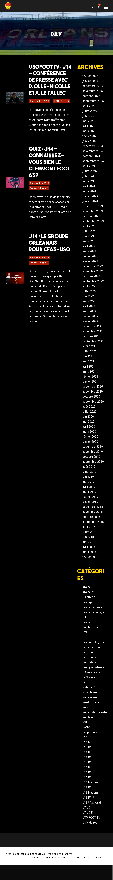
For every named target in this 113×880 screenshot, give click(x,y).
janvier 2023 (90, 273)
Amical (86, 602)
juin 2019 (88, 489)
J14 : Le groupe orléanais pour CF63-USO (49, 245)
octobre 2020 (91, 409)
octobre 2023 (91, 228)
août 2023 (88, 238)
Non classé (89, 707)
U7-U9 (86, 822)
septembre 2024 (93, 173)
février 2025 (90, 148)
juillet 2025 (89, 123)
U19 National (90, 807)
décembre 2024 (92, 158)
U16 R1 (87, 792)
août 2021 (88, 359)
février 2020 (90, 449)
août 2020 (88, 419)
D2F (85, 647)
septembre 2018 (93, 534)
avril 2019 (88, 499)
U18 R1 (87, 802)
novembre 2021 (92, 344)
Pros (85, 722)
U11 (84, 752)
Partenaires (89, 712)
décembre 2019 (92, 459)
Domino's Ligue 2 (39, 190)
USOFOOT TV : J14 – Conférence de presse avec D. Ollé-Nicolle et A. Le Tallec (50, 82)
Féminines (89, 672)
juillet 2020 (89, 424)
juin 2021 (88, 369)
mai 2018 (88, 554)
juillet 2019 (89, 484)
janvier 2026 (90, 93)
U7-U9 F (87, 827)
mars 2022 (89, 324)
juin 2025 (88, 128)
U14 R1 (87, 777)
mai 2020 (88, 434)
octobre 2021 (91, 349)
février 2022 (90, 329)
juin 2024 (88, 188)
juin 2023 (88, 248)
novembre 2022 (92, 283)
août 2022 (88, 298)
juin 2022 (88, 308)
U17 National (90, 797)
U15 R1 (87, 787)
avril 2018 (88, 559)
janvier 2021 (90, 394)
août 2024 (88, 178)
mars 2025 (89, 143)
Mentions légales (57, 872)
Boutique (88, 617)
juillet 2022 (89, 303)
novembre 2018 (92, 524)
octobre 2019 (91, 469)
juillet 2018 (89, 544)
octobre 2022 (91, 288)
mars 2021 (89, 384)
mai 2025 (88, 133)
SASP (86, 742)
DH (84, 652)
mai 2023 (88, 253)
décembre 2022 (92, 278)
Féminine (88, 667)
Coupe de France (93, 622)
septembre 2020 (93, 414)
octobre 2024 (91, 168)
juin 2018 (88, 549)
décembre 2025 (92, 98)
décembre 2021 (92, 339)
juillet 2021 (89, 364)
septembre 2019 (93, 474)
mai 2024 (88, 193)
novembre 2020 (92, 404)
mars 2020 (89, 444)
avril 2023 (88, 258)
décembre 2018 (92, 519)
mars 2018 (89, 564)
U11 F (86, 757)
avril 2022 (88, 318)
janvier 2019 (90, 514)
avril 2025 (88, 138)
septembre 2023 (93, 233)
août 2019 (88, 479)
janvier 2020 (90, 454)
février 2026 (90, 88)
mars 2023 (89, 263)
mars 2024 (89, 203)
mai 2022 (88, 313)
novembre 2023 (92, 223)
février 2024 (90, 208)
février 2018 (90, 569)
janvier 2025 (90, 153)
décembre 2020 (92, 399)
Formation (89, 677)
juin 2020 (88, 429)
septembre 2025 (93, 113)
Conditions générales (87, 872)
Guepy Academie (93, 682)
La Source (88, 692)
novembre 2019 (92, 464)
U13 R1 (87, 772)
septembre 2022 (93, 293)
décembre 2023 (92, 218)
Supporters (89, 747)
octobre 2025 (91, 108)
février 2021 (90, 389)
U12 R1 (87, 762)
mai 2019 (88, 494)
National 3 (89, 702)
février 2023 (90, 268)
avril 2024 (88, 198)
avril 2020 (88, 439)
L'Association (91, 687)
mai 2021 (88, 374)
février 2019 (90, 509)
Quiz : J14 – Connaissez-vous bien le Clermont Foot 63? (49, 164)
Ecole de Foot (91, 662)
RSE (85, 737)
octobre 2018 (91, 529)
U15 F (86, 782)
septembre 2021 (93, 354)
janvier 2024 (90, 213)
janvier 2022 (90, 334)
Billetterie (88, 612)
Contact (36, 872)
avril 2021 (88, 379)
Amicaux (88, 607)
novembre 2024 (92, 163)
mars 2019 (89, 504)
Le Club (87, 697)
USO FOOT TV (61, 103)
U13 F (86, 767)
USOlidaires (89, 837)
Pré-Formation (92, 717)
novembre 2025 (92, 103)
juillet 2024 (89, 183)
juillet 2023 (89, 243)
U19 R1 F (88, 812)
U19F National (91, 817)
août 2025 (88, 118)
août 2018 (88, 539)
